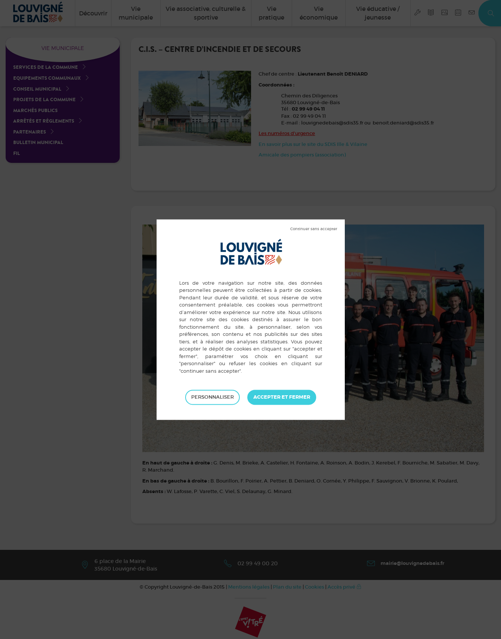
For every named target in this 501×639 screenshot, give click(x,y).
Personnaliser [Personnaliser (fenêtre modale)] (212, 397)
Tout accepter (281, 397)
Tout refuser (313, 229)
